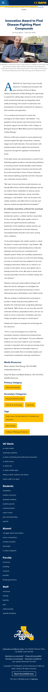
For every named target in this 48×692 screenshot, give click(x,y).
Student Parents (8, 504)
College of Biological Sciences (17, 432)
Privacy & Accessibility (33, 656)
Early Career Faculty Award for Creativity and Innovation (22, 418)
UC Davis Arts (7, 466)
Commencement (9, 508)
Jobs (4, 604)
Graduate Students (9, 499)
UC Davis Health (8, 448)
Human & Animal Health (14, 398)
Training (5, 595)
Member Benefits (9, 541)
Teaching (6, 566)
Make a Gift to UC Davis (11, 479)
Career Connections (10, 537)
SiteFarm (34, 679)
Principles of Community (14, 658)
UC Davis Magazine (9, 550)
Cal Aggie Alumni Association (13, 533)
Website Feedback (9, 613)
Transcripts (6, 546)
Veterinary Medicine (10, 452)
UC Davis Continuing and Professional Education (20, 457)
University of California (33, 658)
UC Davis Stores (8, 461)
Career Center (8, 512)
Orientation (7, 490)
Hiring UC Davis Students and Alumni (15, 474)
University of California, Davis (13, 649)
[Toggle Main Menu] (3, 2)
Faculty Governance (10, 579)
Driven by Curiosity (37, 7)
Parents (5, 521)
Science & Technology (14, 405)
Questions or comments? (14, 656)
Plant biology (10, 425)
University (30, 405)
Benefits (6, 575)
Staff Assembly (8, 609)
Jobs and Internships (10, 517)
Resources (6, 562)
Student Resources (9, 495)
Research (6, 571)
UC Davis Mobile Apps (10, 470)
